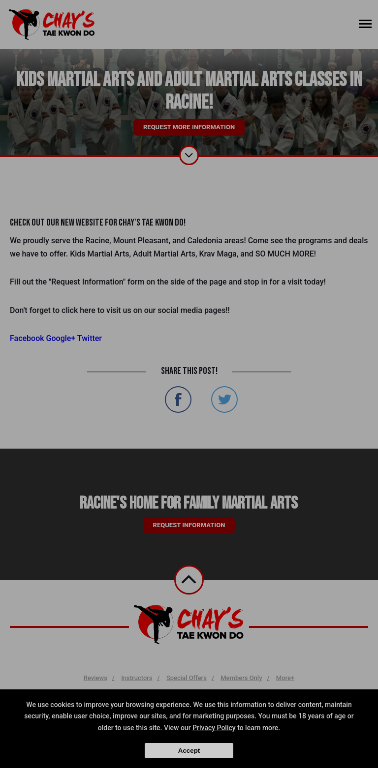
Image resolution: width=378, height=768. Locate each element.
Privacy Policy (214, 728)
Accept (189, 750)
